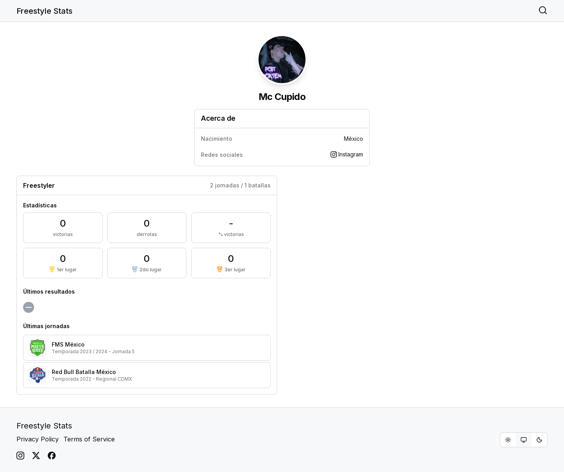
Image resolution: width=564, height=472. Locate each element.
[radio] (508, 440)
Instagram (347, 154)
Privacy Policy (37, 439)
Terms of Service (89, 439)
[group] (524, 439)
